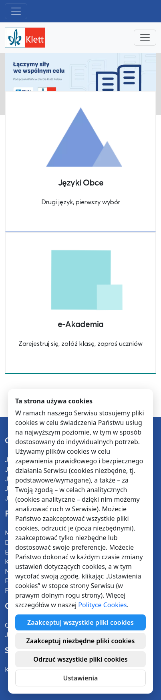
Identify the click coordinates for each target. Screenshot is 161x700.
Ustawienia (80, 678)
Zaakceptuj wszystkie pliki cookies (80, 622)
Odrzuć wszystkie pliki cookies (80, 659)
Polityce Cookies (102, 604)
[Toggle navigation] (16, 11)
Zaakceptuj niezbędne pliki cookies (80, 640)
